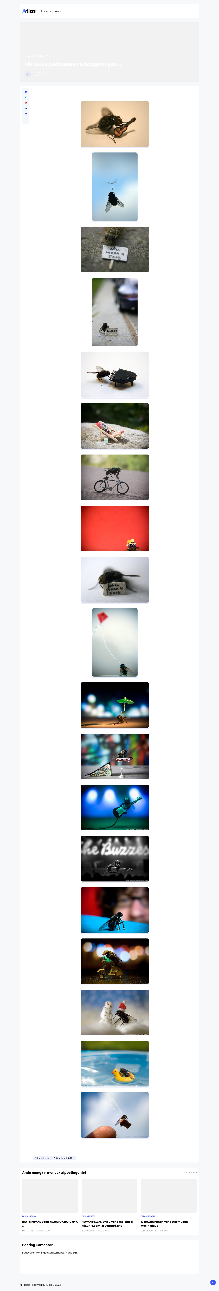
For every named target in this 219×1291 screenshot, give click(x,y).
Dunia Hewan (44, 56)
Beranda (29, 56)
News (57, 11)
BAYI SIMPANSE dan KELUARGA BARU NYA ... (50, 1224)
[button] (26, 120)
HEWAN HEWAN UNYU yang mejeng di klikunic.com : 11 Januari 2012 (107, 1224)
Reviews (46, 11)
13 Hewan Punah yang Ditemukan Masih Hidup (164, 1224)
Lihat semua (191, 1172)
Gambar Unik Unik (65, 1158)
